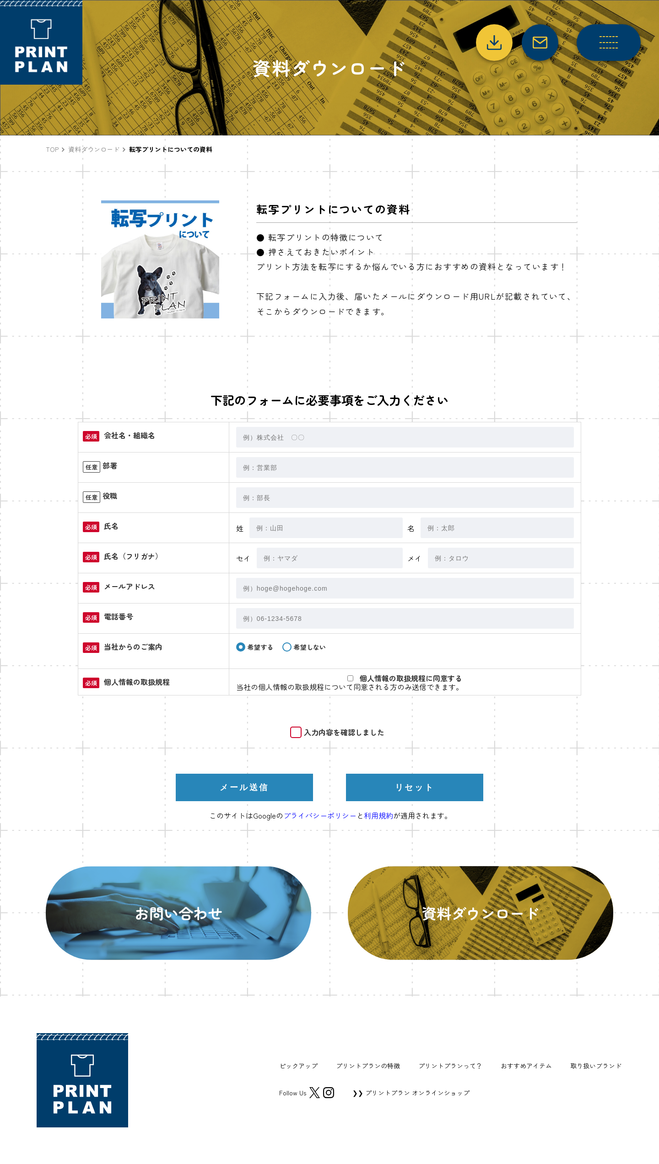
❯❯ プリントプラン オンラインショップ (411, 1092)
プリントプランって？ (450, 1065)
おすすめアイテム (526, 1065)
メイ (414, 558)
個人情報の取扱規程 (291, 686)
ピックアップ (298, 1065)
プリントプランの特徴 (368, 1065)
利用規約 (378, 815)
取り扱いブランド (595, 1065)
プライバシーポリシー (320, 815)
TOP (52, 149)
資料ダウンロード (93, 149)
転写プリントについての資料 (170, 149)
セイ (243, 558)
